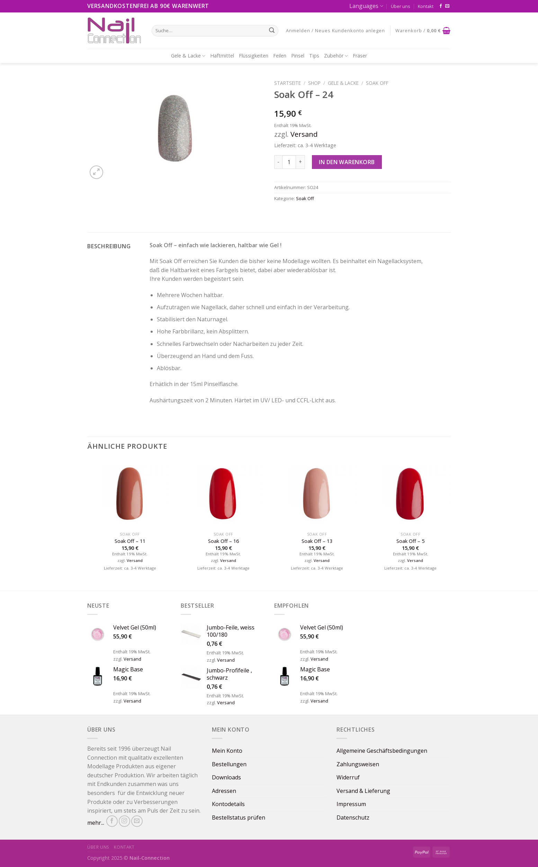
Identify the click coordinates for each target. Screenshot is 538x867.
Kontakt (425, 6)
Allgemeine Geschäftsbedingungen (382, 750)
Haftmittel (222, 55)
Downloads (226, 777)
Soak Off (377, 83)
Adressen (224, 791)
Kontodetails (228, 804)
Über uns (400, 6)
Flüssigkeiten (253, 55)
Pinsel (297, 55)
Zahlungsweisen (358, 764)
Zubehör (336, 55)
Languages (366, 6)
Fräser (360, 55)
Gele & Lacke (188, 55)
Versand (303, 134)
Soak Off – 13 (317, 541)
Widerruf (348, 777)
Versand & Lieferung (363, 791)
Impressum (351, 804)
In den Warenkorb (347, 162)
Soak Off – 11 (130, 541)
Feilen (279, 55)
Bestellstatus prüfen (238, 817)
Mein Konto (227, 750)
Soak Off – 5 (410, 541)
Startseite (287, 83)
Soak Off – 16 (223, 541)
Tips (314, 55)
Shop (314, 83)
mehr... (95, 822)
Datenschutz (353, 817)
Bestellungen (229, 764)
